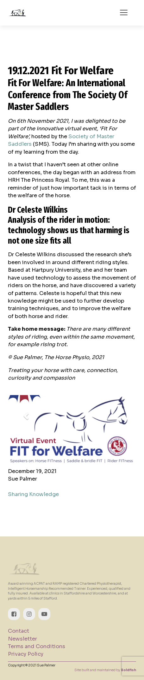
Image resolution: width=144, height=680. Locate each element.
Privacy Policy (25, 654)
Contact (18, 631)
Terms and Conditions (36, 646)
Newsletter (22, 639)
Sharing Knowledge (33, 494)
